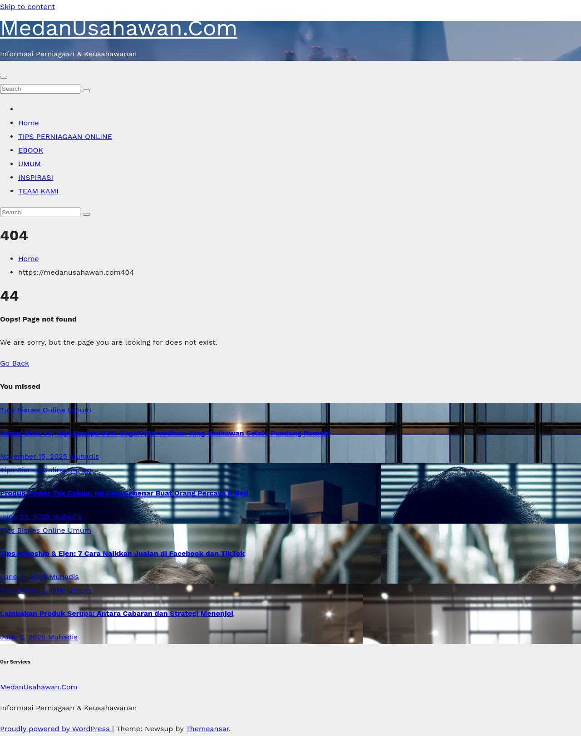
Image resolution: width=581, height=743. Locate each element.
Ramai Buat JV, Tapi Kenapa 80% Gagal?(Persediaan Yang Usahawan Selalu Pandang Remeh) (165, 433)
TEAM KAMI (38, 191)
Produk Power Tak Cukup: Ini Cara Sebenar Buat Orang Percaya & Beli (124, 493)
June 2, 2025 (24, 637)
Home (28, 123)
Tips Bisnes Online (34, 410)
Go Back (14, 363)
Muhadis (84, 456)
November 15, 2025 (34, 456)
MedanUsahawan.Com (118, 28)
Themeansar (207, 728)
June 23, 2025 (26, 516)
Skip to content (27, 6)
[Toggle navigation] (3, 77)
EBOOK (30, 150)
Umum (79, 410)
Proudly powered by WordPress (56, 728)
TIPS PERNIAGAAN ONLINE (65, 136)
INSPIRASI (35, 177)
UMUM (29, 163)
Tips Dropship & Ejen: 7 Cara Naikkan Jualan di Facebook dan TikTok (122, 553)
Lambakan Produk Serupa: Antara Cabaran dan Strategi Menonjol (116, 613)
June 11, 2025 (24, 576)
